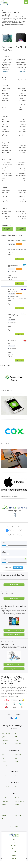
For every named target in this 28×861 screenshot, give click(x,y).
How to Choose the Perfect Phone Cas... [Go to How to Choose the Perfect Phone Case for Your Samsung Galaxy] (9, 469)
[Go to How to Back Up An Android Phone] (14, 405)
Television (17, 787)
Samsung (4, 765)
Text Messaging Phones (19, 803)
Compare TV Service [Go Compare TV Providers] (14, 664)
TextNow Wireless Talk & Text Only (13, 290)
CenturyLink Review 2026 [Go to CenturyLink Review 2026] (6, 390)
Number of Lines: (14, 526)
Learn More (14, 584)
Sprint (3, 737)
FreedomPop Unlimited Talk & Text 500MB (13, 316)
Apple (3, 754)
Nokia (16, 761)
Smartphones (5, 798)
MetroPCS (4, 743)
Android (3, 815)
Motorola (3, 761)
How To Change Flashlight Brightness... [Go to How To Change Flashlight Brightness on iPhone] (9, 496)
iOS (2, 818)
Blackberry (18, 815)
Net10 (16, 740)
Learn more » (5, 71)
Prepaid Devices (19, 798)
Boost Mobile (18, 743)
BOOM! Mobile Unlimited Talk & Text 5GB (13, 342)
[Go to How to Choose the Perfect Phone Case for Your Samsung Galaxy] (14, 458)
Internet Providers (6, 787)
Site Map (14, 855)
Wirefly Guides (14, 826)
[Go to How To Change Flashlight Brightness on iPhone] (14, 484)
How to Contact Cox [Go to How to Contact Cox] (5, 443)
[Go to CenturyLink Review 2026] (14, 378)
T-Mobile (17, 737)
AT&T (16, 733)
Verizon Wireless (5, 733)
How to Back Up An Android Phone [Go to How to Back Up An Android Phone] (8, 417)
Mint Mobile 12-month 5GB (14, 241)
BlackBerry (18, 754)
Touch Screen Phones (5, 803)
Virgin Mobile (4, 740)
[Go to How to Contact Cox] (14, 431)
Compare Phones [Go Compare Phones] (14, 634)
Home (14, 839)
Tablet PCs (18, 776)
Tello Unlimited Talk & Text (13, 266)
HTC (2, 758)
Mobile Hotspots (5, 776)
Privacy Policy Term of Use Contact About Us (14, 847)
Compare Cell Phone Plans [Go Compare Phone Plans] (14, 630)
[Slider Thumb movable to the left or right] (7, 546)
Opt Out (14, 858)
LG (16, 758)
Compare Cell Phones (5, 4)
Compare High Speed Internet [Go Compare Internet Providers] (14, 669)
